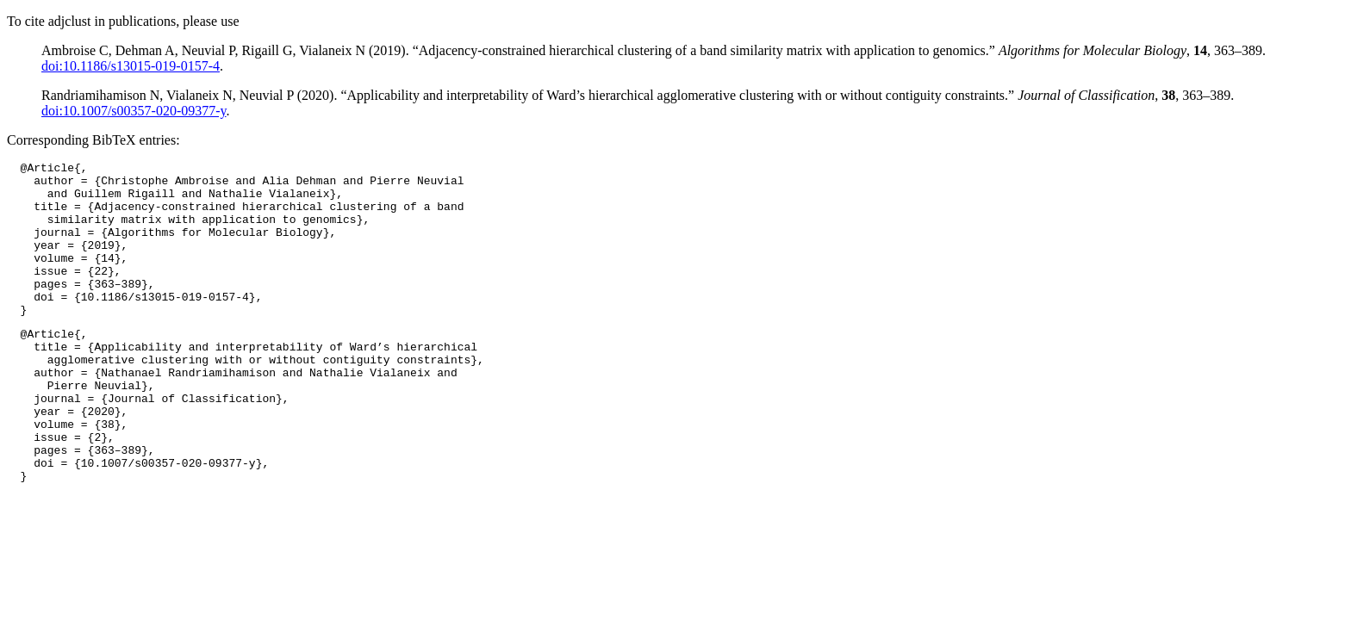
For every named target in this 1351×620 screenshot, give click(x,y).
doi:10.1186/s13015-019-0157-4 (130, 66)
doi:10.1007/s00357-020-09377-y (134, 110)
